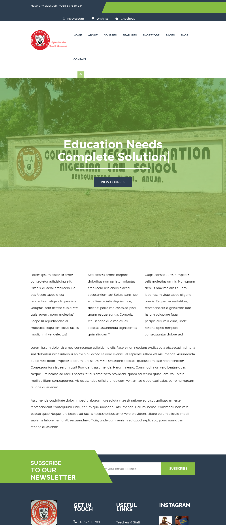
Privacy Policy (126, 480)
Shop (182, 25)
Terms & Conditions (131, 474)
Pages (168, 25)
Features (128, 25)
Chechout (207, 7)
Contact (198, 25)
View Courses (113, 149)
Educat (82, 518)
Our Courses (125, 458)
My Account (155, 7)
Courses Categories (130, 463)
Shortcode (149, 25)
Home (76, 25)
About (91, 25)
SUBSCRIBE (200, 402)
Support (122, 469)
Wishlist (182, 7)
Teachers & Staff (128, 452)
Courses (108, 25)
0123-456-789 (76, 452)
